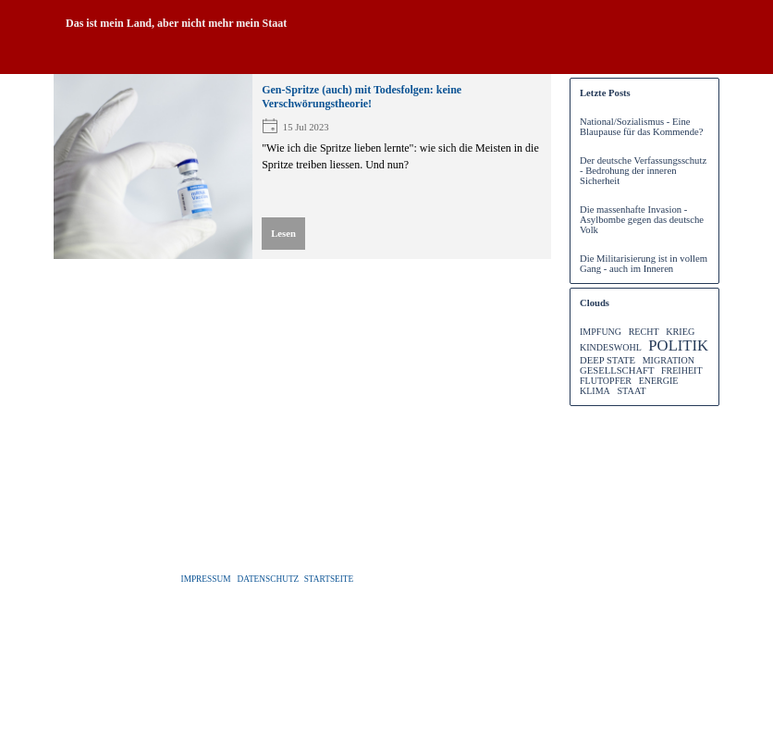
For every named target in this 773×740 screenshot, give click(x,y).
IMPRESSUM (206, 579)
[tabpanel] (386, 23)
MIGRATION (668, 360)
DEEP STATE (607, 360)
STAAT (631, 391)
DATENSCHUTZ (268, 579)
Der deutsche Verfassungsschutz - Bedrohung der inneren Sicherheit (643, 170)
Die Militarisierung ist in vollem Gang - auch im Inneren (643, 263)
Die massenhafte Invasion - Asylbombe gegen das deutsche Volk (642, 219)
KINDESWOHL (611, 347)
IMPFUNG (600, 332)
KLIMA (595, 391)
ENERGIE (659, 381)
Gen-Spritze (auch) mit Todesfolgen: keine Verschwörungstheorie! (361, 96)
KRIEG (680, 332)
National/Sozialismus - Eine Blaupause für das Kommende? (641, 127)
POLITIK (678, 345)
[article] (302, 166)
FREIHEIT (682, 370)
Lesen (283, 233)
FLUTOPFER (606, 381)
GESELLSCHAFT (617, 370)
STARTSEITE (329, 579)
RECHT (644, 332)
